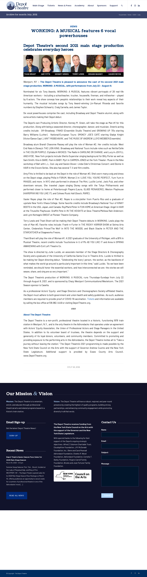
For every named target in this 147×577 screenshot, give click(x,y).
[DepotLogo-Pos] (17, 5)
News (73, 26)
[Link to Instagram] (135, 5)
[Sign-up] (13, 435)
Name (104, 430)
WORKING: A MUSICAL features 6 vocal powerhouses (73, 33)
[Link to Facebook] (131, 5)
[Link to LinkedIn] (139, 5)
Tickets (91, 299)
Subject (105, 452)
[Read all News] (16, 495)
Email (104, 441)
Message (106, 464)
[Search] (121, 5)
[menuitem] (38, 5)
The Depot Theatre (21, 573)
